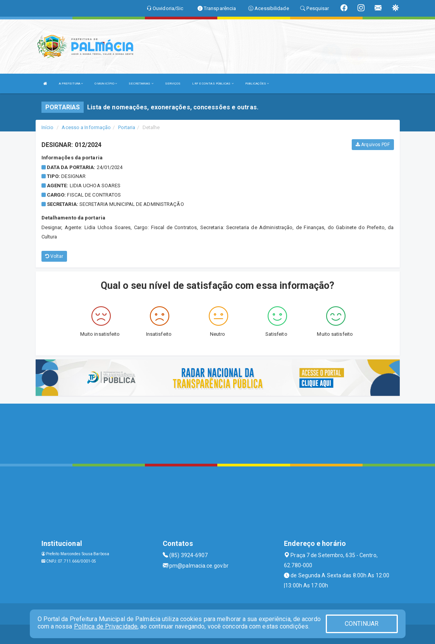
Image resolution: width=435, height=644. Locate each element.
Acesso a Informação (86, 127)
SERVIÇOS (173, 83)
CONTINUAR (362, 623)
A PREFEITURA (71, 83)
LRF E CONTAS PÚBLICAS (212, 83)
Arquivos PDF (373, 144)
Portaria (127, 127)
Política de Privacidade (106, 626)
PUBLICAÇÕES (257, 83)
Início (47, 127)
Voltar (54, 256)
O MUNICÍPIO (106, 83)
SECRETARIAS (141, 83)
